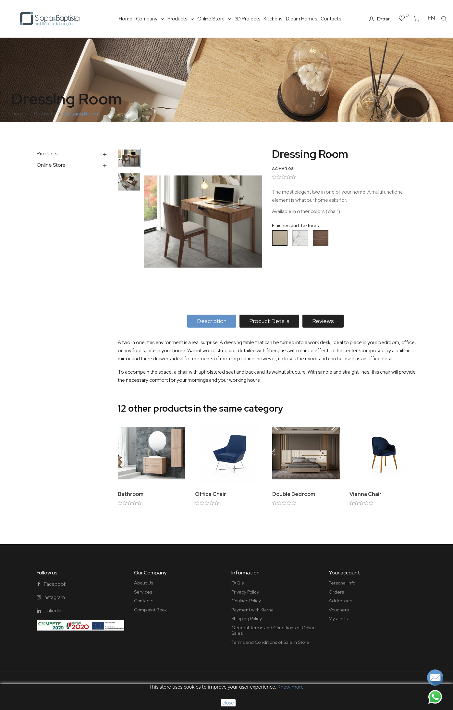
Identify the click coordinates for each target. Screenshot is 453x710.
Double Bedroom (293, 494)
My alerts (338, 618)
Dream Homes (301, 19)
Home (125, 19)
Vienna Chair (365, 494)
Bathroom (130, 494)
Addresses (340, 601)
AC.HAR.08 (283, 168)
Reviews (323, 321)
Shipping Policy (246, 618)
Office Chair (210, 494)
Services (143, 592)
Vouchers (339, 610)
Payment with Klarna (252, 610)
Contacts (331, 19)
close (228, 703)
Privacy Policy (245, 592)
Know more (290, 687)
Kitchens (272, 19)
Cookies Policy (246, 601)
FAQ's (237, 583)
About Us (143, 583)
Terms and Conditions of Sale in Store (270, 642)
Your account (344, 572)
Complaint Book (150, 610)
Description (211, 321)
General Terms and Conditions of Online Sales (273, 630)
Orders (336, 592)
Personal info (342, 583)
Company (150, 19)
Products (180, 19)
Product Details (269, 321)
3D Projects (247, 19)
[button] (444, 18)
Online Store (214, 19)
